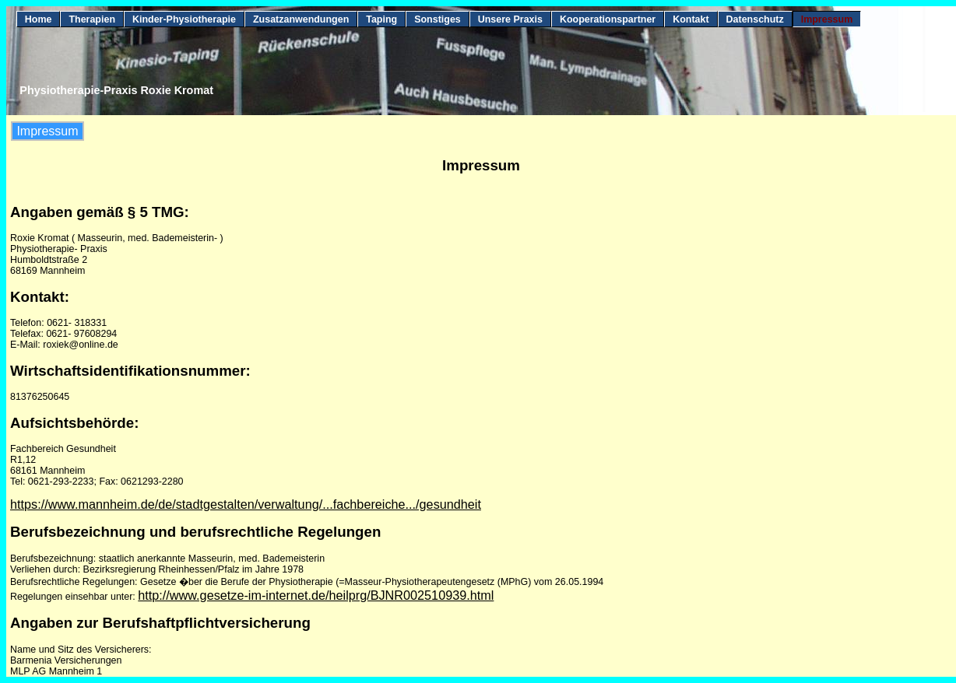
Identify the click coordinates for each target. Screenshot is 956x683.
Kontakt (690, 19)
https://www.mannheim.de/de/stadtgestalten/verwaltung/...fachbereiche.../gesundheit (245, 504)
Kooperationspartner (607, 19)
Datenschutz (755, 19)
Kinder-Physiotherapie (184, 19)
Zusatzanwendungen (301, 19)
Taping (381, 19)
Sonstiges (437, 19)
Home (38, 19)
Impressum (827, 19)
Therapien (92, 19)
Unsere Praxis (510, 19)
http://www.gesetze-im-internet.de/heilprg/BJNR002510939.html (316, 595)
